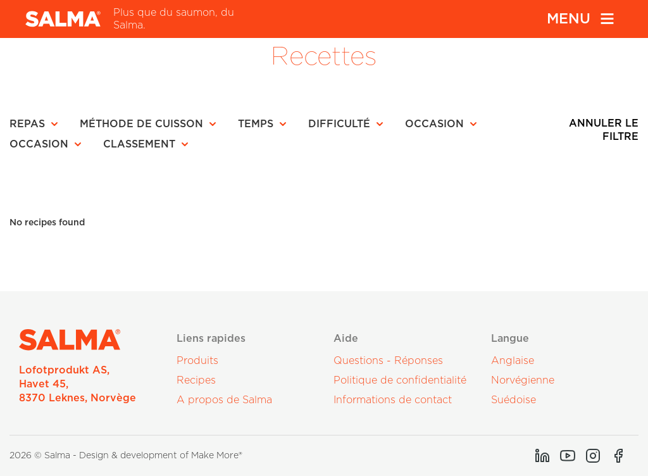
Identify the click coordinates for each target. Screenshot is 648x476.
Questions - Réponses (388, 361)
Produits (197, 361)
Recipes (196, 380)
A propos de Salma (224, 400)
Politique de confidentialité (399, 380)
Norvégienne (522, 380)
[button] (37, 124)
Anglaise (512, 361)
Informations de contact (392, 400)
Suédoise (513, 400)
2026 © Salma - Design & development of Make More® (125, 455)
